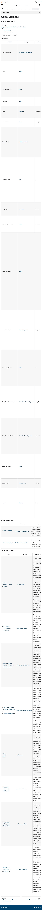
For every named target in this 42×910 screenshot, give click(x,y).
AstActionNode (20, 584)
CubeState (21, 111)
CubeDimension (8, 665)
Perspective (7, 824)
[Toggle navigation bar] (2, 5)
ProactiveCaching (7, 542)
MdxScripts (5, 787)
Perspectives (6, 822)
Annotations (6, 626)
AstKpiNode (20, 755)
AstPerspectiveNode (22, 824)
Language (21, 209)
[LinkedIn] (36, 908)
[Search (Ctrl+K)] (39, 5)
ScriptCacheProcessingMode (26, 402)
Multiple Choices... (8, 584)
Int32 (20, 367)
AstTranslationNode (22, 869)
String (20, 71)
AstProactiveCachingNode (22, 542)
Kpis (4, 753)
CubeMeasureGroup (9, 709)
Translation (7, 869)
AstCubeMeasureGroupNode (24, 710)
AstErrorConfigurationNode (22, 531)
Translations (6, 867)
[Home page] (2, 9)
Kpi (5, 755)
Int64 (20, 179)
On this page (5, 12)
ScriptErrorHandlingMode (25, 435)
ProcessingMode (23, 330)
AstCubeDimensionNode (23, 665)
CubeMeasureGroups (8, 707)
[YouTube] (34, 908)
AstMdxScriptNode (21, 789)
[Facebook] (40, 908)
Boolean (21, 503)
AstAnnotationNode (22, 628)
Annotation (7, 628)
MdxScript (6, 789)
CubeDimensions (7, 663)
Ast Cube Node (7, 30)
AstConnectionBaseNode (25, 52)
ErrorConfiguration (7, 530)
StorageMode (22, 483)
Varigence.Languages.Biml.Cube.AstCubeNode (13, 27)
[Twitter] (38, 908)
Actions (5, 582)
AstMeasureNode (23, 141)
